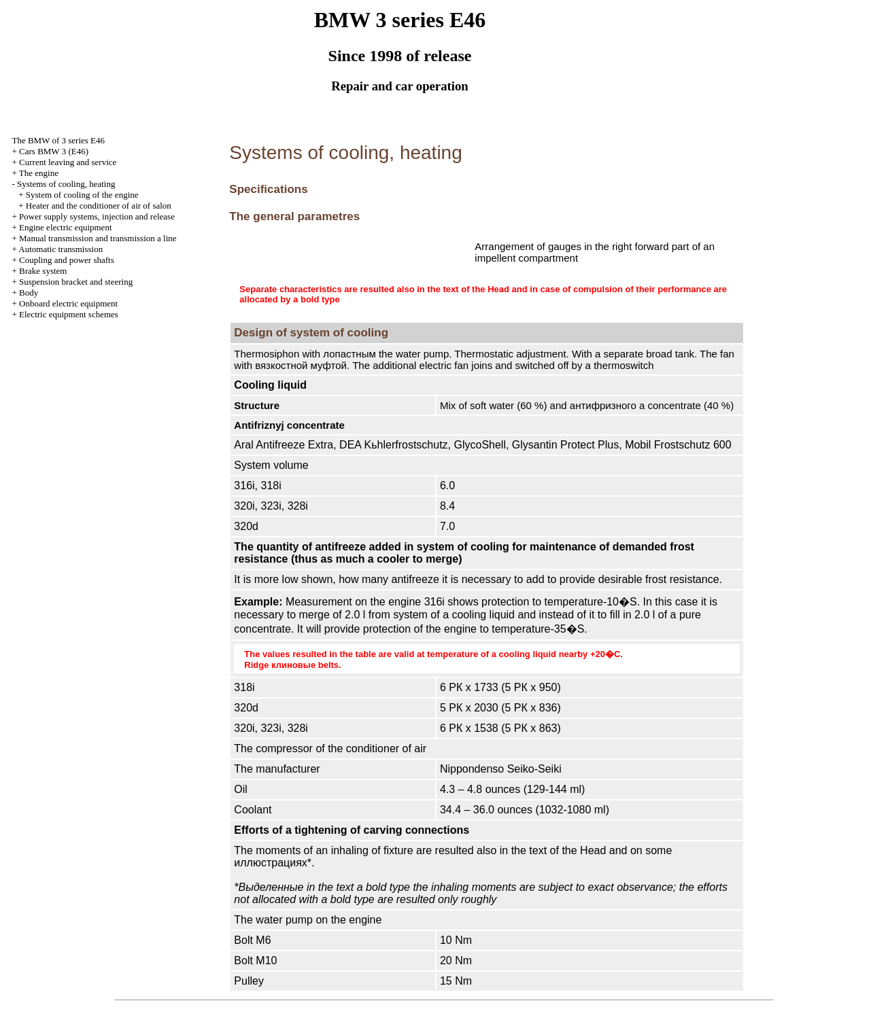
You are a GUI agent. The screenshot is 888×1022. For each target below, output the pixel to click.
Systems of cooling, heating (66, 184)
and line (97, 238)
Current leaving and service (67, 162)
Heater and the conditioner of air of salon (98, 205)
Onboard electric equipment (68, 303)
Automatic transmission (60, 249)
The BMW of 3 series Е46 (58, 140)
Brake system (43, 271)
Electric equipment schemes (68, 314)
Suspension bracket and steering (76, 282)
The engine (38, 173)
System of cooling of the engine (82, 195)
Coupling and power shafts (66, 260)
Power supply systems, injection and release (97, 216)
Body (28, 292)
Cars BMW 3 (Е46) (53, 151)
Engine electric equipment (65, 227)
